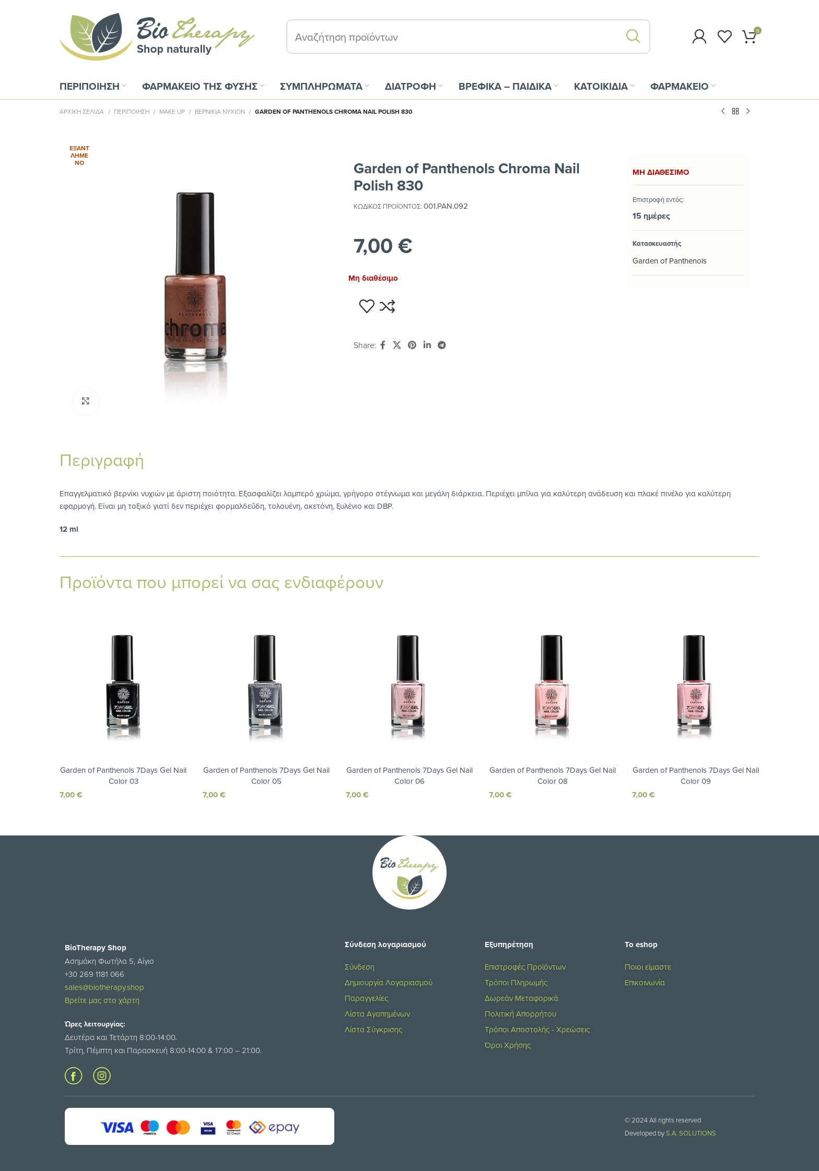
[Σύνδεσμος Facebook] (383, 345)
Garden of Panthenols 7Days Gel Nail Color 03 (123, 775)
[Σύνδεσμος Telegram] (441, 345)
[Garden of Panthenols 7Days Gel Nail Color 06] (409, 681)
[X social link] (396, 345)
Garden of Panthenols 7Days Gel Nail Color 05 (266, 775)
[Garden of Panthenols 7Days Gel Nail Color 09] (695, 681)
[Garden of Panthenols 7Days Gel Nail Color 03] (123, 681)
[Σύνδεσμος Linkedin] (427, 345)
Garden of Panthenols (670, 260)
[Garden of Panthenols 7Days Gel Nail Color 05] (266, 681)
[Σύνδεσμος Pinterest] (412, 345)
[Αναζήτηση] (468, 36)
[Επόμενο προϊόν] (748, 111)
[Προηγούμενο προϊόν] (723, 111)
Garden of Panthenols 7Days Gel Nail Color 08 (552, 775)
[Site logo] (157, 35)
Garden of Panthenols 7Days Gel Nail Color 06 (409, 775)
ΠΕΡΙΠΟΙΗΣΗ (131, 111)
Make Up (172, 111)
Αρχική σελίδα (82, 111)
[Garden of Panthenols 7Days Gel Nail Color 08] (552, 681)
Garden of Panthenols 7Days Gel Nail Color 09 (696, 775)
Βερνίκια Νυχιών (220, 111)
